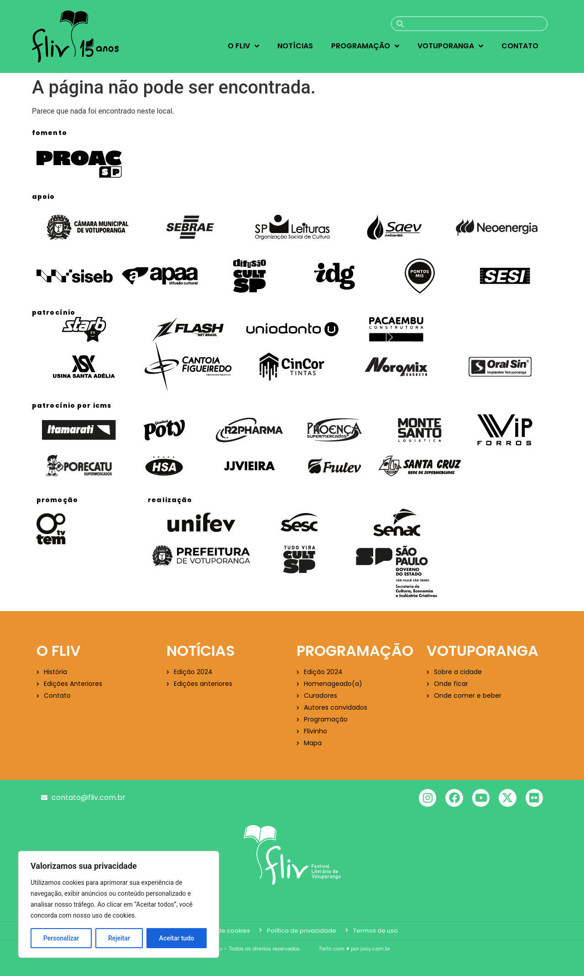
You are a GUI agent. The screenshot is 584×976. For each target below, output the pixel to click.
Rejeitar (119, 938)
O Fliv (243, 46)
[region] (118, 904)
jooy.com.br (375, 948)
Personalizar (61, 938)
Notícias (295, 46)
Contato (519, 46)
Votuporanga (450, 46)
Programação (365, 46)
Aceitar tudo (176, 938)
